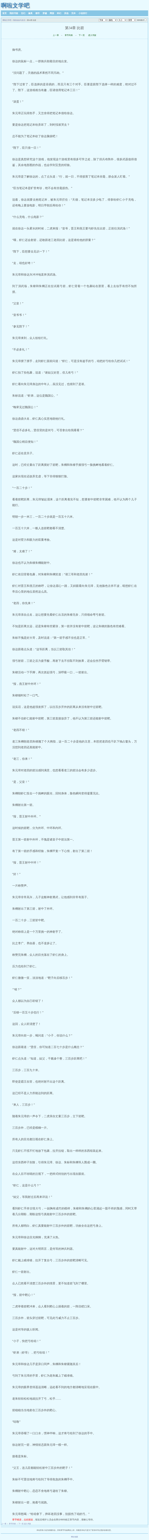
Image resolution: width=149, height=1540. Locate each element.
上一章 (56, 35)
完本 (73, 13)
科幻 (59, 13)
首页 (4, 13)
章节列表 (69, 35)
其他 (66, 13)
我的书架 (13, 13)
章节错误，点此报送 (22, 1519)
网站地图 (74, 1537)
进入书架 (92, 35)
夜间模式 (140, 20)
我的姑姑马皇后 (19, 20)
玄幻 (23, 13)
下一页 (82, 35)
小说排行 (83, 13)
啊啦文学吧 (15, 5)
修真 (30, 13)
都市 (37, 13)
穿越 (45, 13)
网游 (52, 13)
